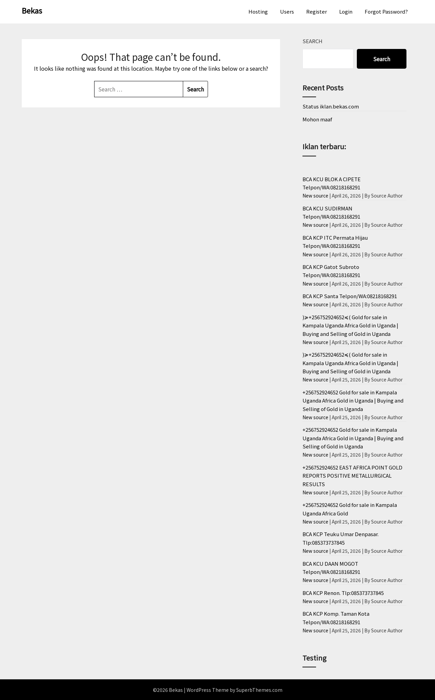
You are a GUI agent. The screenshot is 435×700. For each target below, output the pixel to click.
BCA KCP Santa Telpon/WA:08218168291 (349, 296)
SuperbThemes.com (259, 689)
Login (345, 11)
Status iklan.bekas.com (330, 106)
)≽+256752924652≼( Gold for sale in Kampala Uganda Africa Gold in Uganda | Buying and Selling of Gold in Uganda (350, 325)
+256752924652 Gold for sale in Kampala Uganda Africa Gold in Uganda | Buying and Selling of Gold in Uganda (352, 400)
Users (287, 11)
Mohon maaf (317, 119)
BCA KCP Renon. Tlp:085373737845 (343, 592)
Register (316, 11)
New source (315, 195)
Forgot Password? (386, 11)
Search (312, 41)
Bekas (32, 10)
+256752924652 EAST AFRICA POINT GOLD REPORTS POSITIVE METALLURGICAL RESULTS (352, 476)
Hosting (258, 11)
